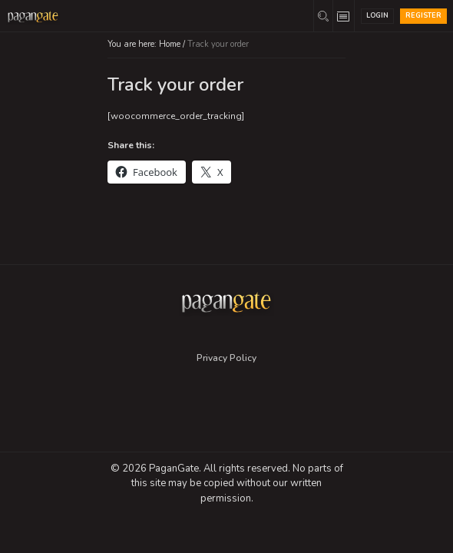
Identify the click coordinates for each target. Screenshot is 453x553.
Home (169, 44)
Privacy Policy (226, 358)
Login (377, 15)
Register (423, 15)
